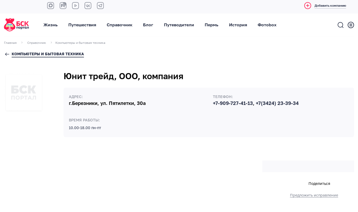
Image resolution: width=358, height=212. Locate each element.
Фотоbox (267, 25)
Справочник (119, 25)
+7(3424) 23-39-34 (277, 103)
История (238, 25)
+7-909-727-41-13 (233, 103)
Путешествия (82, 25)
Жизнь (50, 25)
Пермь (211, 25)
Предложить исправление (314, 195)
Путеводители (179, 25)
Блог (148, 25)
